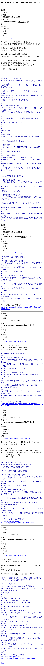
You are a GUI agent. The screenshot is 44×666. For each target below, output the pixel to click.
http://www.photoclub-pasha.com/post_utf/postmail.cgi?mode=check (18, 522)
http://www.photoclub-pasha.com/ (15, 38)
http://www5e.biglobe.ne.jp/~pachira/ (16, 253)
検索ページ (5, 663)
